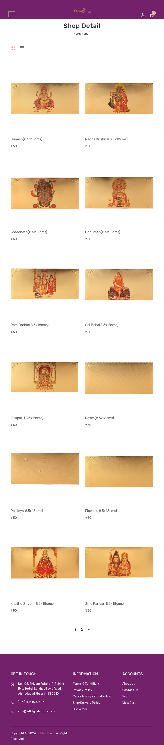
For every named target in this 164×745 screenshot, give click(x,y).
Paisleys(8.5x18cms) (27, 511)
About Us (128, 683)
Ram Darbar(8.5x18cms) (29, 325)
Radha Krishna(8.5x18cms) (106, 139)
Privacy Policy (82, 690)
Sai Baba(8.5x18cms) (101, 325)
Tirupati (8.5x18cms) (27, 418)
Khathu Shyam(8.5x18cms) (32, 604)
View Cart (129, 703)
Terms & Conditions (86, 683)
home (77, 33)
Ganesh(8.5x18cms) (26, 139)
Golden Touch (46, 733)
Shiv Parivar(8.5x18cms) (104, 604)
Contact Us (130, 690)
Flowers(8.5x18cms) (101, 511)
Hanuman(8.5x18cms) (102, 232)
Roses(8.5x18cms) (99, 418)
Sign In (126, 696)
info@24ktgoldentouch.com (37, 711)
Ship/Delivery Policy (86, 703)
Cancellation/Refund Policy (92, 696)
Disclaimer (80, 709)
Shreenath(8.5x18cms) (29, 232)
